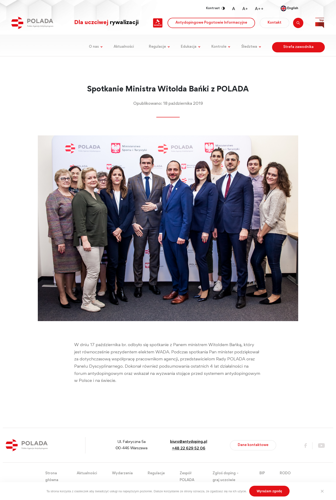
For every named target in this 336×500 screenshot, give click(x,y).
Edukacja (188, 46)
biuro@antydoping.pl (188, 442)
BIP (262, 473)
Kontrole (218, 46)
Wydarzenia (122, 473)
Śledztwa (249, 46)
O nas (94, 46)
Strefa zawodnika (298, 47)
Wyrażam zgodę (269, 491)
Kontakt (274, 22)
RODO (285, 473)
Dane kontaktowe (253, 445)
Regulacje (157, 46)
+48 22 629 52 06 (188, 448)
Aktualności (124, 46)
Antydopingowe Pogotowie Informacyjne (211, 22)
